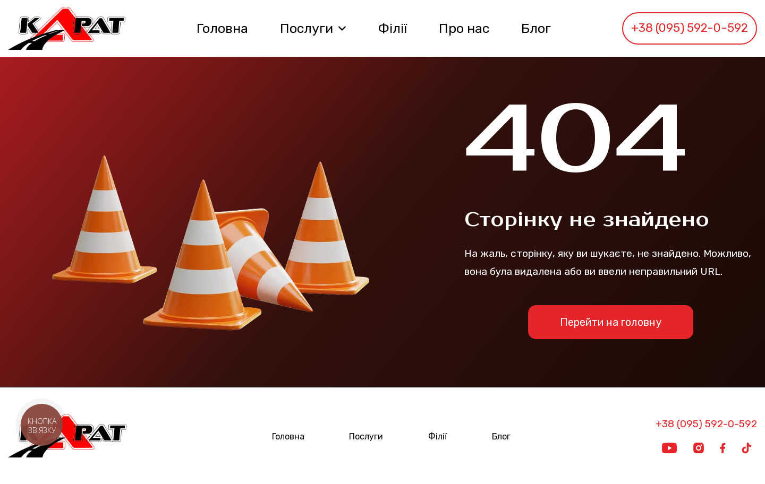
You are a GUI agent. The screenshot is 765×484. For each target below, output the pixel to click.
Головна (222, 28)
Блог (536, 28)
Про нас (464, 28)
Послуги (306, 28)
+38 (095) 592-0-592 (689, 28)
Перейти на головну (610, 322)
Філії (392, 28)
